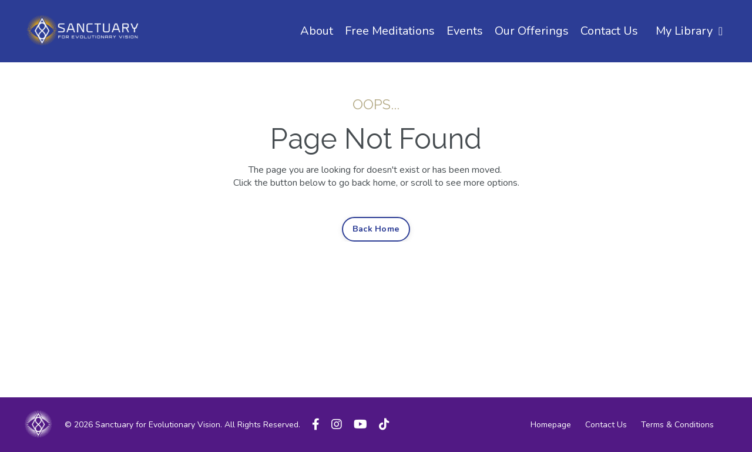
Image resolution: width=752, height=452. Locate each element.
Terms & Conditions (677, 424)
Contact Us (609, 31)
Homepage (551, 424)
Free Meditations (390, 31)
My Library (689, 31)
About (316, 31)
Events (464, 31)
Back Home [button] (376, 229)
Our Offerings (532, 31)
